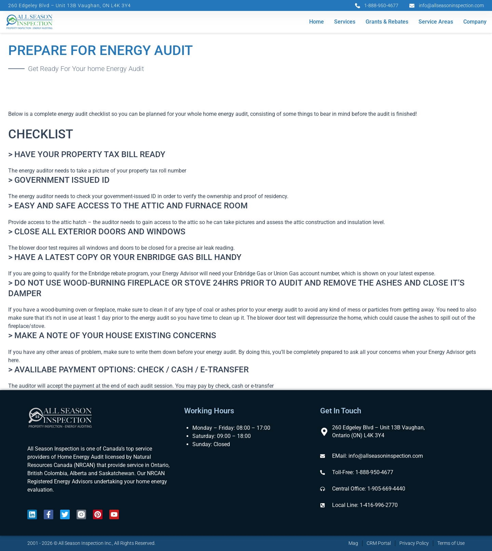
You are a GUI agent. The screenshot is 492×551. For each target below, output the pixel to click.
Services (344, 22)
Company (475, 22)
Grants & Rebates (387, 22)
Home (316, 22)
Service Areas (436, 22)
